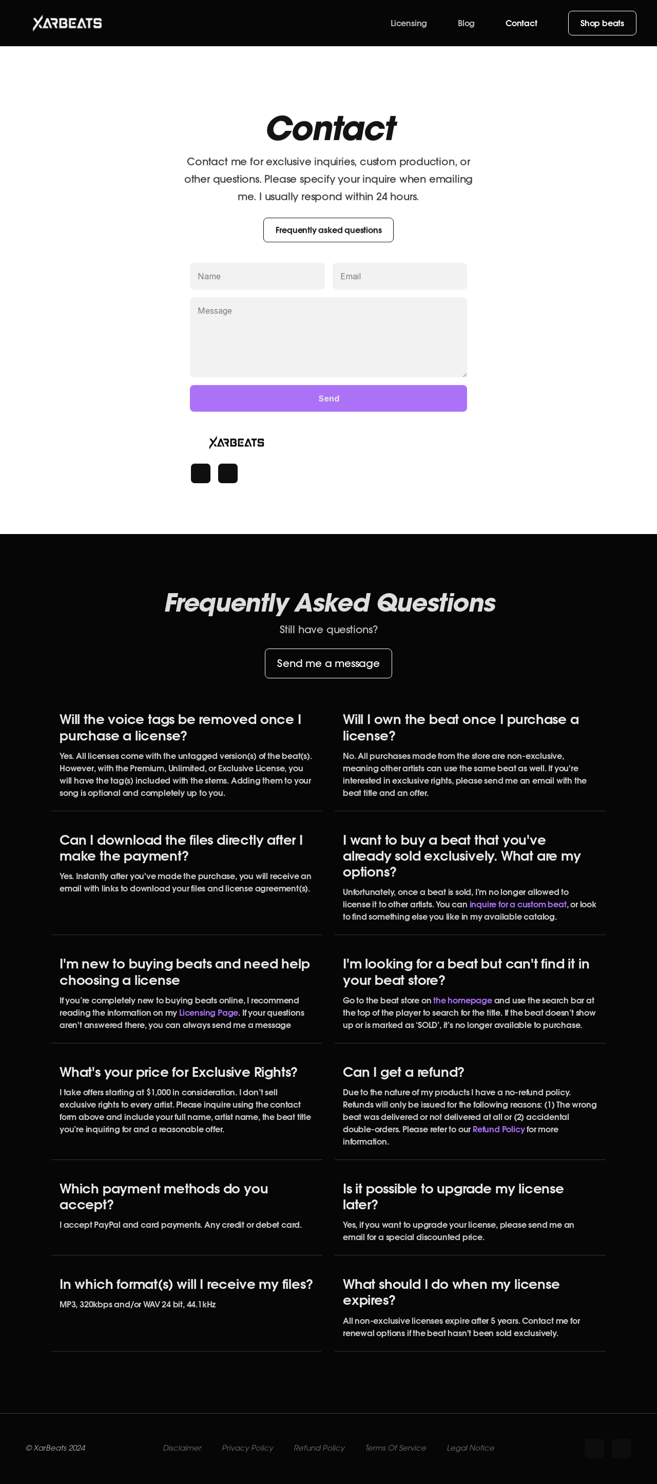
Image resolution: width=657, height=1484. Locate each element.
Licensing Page (208, 1012)
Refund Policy (499, 1129)
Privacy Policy (247, 1448)
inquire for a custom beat (518, 904)
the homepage (461, 1000)
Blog (466, 23)
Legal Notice (470, 1448)
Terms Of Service (395, 1448)
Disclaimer (182, 1448)
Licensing (409, 23)
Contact (521, 23)
